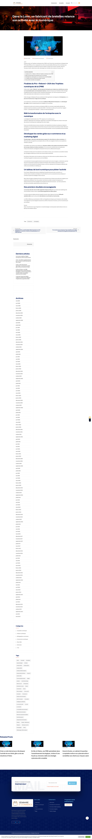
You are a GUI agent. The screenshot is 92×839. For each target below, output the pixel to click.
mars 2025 (18, 337)
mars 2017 (18, 548)
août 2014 (18, 599)
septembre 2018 (19, 524)
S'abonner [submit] (72, 785)
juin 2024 (18, 358)
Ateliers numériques (21, 635)
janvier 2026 (18, 312)
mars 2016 (18, 567)
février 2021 (18, 456)
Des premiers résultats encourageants (32, 82)
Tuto (18, 649)
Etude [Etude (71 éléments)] (26, 688)
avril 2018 (18, 533)
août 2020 (18, 470)
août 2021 (18, 441)
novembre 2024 (19, 346)
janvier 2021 (18, 458)
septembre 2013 (19, 613)
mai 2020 (18, 477)
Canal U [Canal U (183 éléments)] (28, 675)
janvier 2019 (18, 514)
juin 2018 (18, 528)
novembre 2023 (19, 375)
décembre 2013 (19, 606)
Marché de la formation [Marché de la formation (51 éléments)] (21, 714)
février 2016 (18, 570)
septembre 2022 (19, 409)
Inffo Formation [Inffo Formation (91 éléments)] (20, 701)
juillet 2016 (18, 558)
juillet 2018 (18, 526)
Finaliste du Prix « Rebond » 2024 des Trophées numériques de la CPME (39, 76)
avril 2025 (18, 334)
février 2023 (18, 397)
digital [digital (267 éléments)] (28, 680)
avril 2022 (18, 422)
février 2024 (18, 368)
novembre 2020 (19, 463)
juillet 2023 (18, 385)
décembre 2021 (19, 431)
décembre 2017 (19, 538)
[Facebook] (13, 823)
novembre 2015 (19, 577)
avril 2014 (18, 604)
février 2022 (18, 426)
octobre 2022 (19, 407)
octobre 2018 (19, 521)
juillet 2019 (18, 499)
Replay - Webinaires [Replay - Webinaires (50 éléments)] (25, 724)
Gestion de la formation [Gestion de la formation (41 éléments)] (21, 698)
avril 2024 (18, 363)
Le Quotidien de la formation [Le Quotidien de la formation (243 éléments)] (22, 711)
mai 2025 (18, 332)
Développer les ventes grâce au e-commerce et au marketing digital (38, 79)
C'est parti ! (68, 806)
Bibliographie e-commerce (22, 638)
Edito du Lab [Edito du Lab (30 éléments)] (19, 685)
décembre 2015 (19, 575)
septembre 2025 (19, 322)
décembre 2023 (19, 373)
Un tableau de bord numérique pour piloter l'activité (35, 80)
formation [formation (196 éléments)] (18, 696)
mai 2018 (18, 531)
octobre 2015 (19, 579)
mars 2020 (18, 482)
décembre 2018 (19, 516)
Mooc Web (19, 644)
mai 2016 (18, 562)
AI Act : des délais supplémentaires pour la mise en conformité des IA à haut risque (23, 263)
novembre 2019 (19, 492)
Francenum (30, 223)
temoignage (36, 223)
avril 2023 (18, 392)
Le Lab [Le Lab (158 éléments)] (26, 706)
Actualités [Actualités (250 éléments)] (28, 662)
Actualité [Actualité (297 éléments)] (22, 662)
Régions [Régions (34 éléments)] (18, 727)
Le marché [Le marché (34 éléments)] (19, 709)
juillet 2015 (18, 584)
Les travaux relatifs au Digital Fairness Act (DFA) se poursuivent (23, 259)
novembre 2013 (19, 609)
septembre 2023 (19, 380)
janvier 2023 (18, 400)
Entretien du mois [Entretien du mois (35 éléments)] (20, 688)
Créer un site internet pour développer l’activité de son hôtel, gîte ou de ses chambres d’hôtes (23, 268)
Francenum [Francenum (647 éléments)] (25, 696)
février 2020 (18, 485)
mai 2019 (18, 504)
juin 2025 (18, 329)
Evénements (55, 3)
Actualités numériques (39, 58)
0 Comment (50, 58)
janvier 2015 (18, 594)
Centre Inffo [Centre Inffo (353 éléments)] (19, 678)
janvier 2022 (18, 429)
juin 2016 (18, 560)
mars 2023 (18, 395)
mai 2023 (18, 390)
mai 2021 (18, 448)
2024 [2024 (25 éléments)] (18, 662)
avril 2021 (18, 451)
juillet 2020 (18, 473)
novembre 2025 (19, 317)
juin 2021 (18, 446)
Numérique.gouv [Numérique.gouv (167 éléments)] (20, 719)
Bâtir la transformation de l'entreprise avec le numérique (36, 77)
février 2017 (18, 550)
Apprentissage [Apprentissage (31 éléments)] (19, 665)
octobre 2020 (19, 465)
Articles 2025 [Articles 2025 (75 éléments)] (19, 670)
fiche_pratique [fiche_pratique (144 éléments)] (19, 693)
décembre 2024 (19, 344)
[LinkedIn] (19, 823)
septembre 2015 (19, 582)
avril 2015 (18, 589)
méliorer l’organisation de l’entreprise (32, 122)
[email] (57, 785)
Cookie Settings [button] (81, 836)
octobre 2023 (19, 378)
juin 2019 (18, 502)
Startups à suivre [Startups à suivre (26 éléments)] (25, 727)
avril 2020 (18, 480)
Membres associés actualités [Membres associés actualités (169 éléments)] (22, 716)
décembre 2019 (19, 490)
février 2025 (18, 339)
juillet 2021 (18, 443)
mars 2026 (18, 307)
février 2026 (18, 310)
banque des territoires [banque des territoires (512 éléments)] (21, 675)
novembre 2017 (19, 540)
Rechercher (16, 241)
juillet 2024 (18, 356)
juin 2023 (18, 388)
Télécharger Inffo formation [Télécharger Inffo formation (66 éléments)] (22, 732)
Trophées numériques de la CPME (39, 65)
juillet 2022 (18, 414)
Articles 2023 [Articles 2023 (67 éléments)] (19, 667)
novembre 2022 (19, 405)
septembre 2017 (19, 543)
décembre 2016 (19, 553)
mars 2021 (18, 453)
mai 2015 (18, 587)
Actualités (62, 3)
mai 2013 (18, 616)
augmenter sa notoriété (46, 122)
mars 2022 (18, 424)
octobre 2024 (19, 349)
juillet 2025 (18, 327)
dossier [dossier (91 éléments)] (18, 683)
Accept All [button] (88, 836)
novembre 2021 (19, 434)
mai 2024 (18, 361)
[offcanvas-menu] (79, 3)
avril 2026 (18, 305)
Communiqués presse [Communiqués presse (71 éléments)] (21, 680)
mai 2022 (18, 419)
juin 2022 (18, 417)
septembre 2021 (19, 439)
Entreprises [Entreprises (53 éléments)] (26, 685)
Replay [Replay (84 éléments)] (18, 724)
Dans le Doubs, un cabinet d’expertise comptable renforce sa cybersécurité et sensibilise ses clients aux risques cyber (76, 756)
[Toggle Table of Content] (52, 74)
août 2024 (18, 354)
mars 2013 (18, 618)
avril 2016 (18, 565)
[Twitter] (16, 823)
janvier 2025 (18, 341)
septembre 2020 (19, 468)
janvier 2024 (18, 371)
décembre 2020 (19, 460)
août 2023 (18, 383)
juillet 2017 (18, 545)
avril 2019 (18, 507)
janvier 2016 (18, 572)
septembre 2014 (19, 596)
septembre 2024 (19, 351)
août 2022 (18, 412)
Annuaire (68, 3)
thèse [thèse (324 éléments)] (24, 729)
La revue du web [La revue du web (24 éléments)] (20, 706)
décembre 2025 (19, 315)
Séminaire (19, 647)
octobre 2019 (19, 494)
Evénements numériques (22, 641)
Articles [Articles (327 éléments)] (25, 665)
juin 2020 (18, 475)
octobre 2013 (19, 611)
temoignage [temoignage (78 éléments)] (19, 729)
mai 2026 (18, 303)
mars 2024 (18, 366)
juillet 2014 (18, 601)
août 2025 (18, 324)
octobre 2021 (19, 436)
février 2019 (18, 511)
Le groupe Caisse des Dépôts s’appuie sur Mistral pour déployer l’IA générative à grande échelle (23, 279)
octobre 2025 (19, 320)
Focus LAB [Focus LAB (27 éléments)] (26, 693)
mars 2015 (18, 591)
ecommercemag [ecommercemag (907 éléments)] (25, 683)
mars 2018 (18, 536)
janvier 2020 (18, 487)
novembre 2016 (19, 555)
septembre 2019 (19, 497)
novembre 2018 (19, 519)
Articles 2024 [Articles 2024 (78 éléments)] (26, 667)
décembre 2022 (19, 402)
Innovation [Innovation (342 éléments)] (27, 701)
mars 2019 (18, 509)
